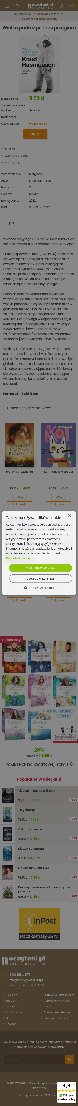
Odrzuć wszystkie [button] (40, 578)
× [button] (69, 515)
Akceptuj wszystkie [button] (41, 568)
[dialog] (39, 553)
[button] (39, 588)
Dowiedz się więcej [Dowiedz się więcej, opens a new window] (18, 558)
